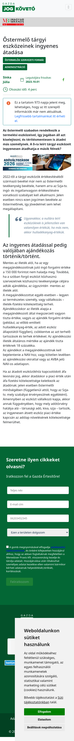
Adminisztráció (15, 67)
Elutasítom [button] (44, 719)
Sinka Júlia (7, 79)
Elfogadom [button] (44, 711)
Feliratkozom (19, 582)
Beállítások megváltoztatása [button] (44, 727)
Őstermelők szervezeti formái (24, 60)
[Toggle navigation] (68, 7)
